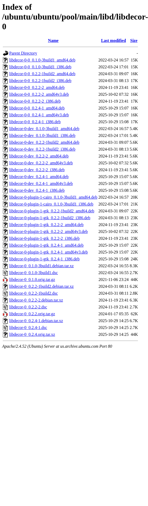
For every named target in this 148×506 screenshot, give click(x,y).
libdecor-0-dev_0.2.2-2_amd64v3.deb (41, 163)
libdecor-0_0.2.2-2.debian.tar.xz (36, 300)
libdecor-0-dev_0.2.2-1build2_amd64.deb (44, 142)
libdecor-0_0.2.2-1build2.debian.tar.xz (41, 286)
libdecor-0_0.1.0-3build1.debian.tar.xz (41, 266)
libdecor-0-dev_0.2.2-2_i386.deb (37, 170)
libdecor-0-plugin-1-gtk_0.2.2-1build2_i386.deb (49, 218)
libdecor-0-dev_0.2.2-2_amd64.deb (39, 156)
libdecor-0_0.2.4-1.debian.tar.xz (36, 320)
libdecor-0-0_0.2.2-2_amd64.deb (37, 87)
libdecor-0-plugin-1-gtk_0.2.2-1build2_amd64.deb (51, 211)
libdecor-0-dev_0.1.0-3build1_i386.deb (42, 135)
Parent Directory (23, 53)
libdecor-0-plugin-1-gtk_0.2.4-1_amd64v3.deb (48, 252)
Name (53, 40)
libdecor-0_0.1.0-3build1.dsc (33, 272)
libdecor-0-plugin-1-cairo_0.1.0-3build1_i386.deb (51, 204)
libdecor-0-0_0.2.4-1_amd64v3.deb (39, 115)
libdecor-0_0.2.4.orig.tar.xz (32, 334)
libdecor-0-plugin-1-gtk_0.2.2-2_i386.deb (44, 238)
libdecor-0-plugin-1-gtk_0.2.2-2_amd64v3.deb (48, 231)
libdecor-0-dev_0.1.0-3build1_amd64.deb (44, 128)
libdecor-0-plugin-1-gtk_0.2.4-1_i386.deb (44, 259)
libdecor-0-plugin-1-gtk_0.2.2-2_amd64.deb (46, 224)
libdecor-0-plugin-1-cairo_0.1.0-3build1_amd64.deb (53, 197)
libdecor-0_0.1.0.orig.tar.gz (32, 279)
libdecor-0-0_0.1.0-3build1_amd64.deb (42, 60)
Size (133, 40)
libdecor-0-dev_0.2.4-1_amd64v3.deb (41, 183)
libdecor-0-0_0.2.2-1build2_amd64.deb (42, 73)
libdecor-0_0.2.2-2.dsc (28, 307)
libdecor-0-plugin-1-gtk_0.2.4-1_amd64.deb (46, 245)
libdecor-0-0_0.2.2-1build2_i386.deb (40, 80)
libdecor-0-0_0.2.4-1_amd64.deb (37, 108)
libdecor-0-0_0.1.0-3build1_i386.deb (40, 67)
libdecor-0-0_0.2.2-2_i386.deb (35, 101)
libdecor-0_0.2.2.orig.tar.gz (32, 314)
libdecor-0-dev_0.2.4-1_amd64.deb (39, 176)
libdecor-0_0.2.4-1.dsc (28, 327)
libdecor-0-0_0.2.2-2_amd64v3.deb (39, 94)
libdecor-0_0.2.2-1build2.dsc (33, 293)
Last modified (113, 40)
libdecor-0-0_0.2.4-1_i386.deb (35, 122)
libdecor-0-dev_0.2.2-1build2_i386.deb (42, 149)
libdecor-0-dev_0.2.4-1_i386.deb (37, 190)
